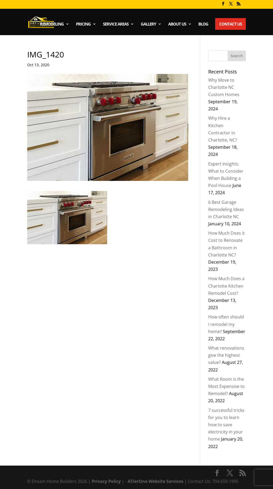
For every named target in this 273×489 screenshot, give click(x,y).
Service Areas (116, 24)
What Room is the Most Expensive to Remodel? (226, 386)
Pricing (83, 24)
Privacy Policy (107, 481)
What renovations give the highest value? (226, 355)
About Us (177, 24)
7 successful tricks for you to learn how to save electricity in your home (226, 424)
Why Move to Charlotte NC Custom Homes (223, 87)
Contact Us (230, 24)
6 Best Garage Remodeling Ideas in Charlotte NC (226, 209)
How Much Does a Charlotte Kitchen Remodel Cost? (226, 286)
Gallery (148, 24)
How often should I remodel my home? (226, 324)
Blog (203, 24)
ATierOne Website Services (156, 481)
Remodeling (52, 24)
